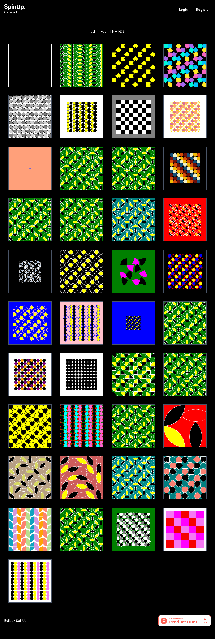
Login (183, 10)
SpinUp (21, 621)
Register (203, 10)
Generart (14, 9)
